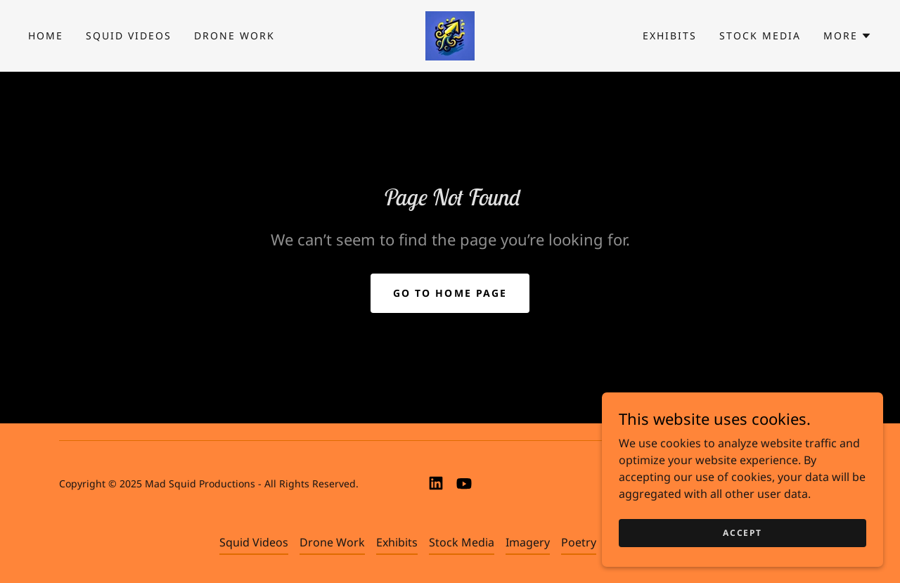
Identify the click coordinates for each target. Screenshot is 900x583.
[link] (450, 34)
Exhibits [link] (670, 35)
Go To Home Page (449, 293)
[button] (847, 35)
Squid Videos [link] (129, 35)
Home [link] (45, 35)
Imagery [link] (528, 542)
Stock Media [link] (760, 35)
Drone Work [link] (234, 35)
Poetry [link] (578, 542)
